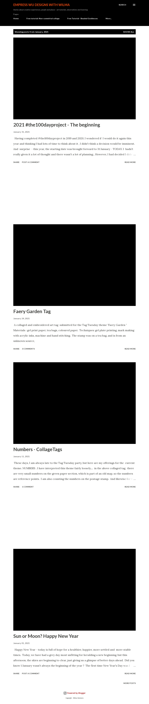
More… (109, 18)
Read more (130, 162)
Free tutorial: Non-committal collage (42, 18)
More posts (129, 683)
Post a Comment (31, 162)
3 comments (28, 349)
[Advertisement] (74, 194)
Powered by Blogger (74, 693)
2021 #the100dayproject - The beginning (56, 125)
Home (16, 18)
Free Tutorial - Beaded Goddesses (82, 18)
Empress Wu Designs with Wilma (41, 5)
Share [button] (16, 162)
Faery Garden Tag (32, 311)
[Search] (122, 4)
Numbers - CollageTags (37, 449)
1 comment (28, 487)
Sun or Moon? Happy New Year (45, 636)
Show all (128, 31)
